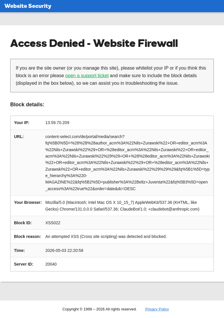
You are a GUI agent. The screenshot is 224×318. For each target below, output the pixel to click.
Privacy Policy (157, 309)
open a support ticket (87, 75)
